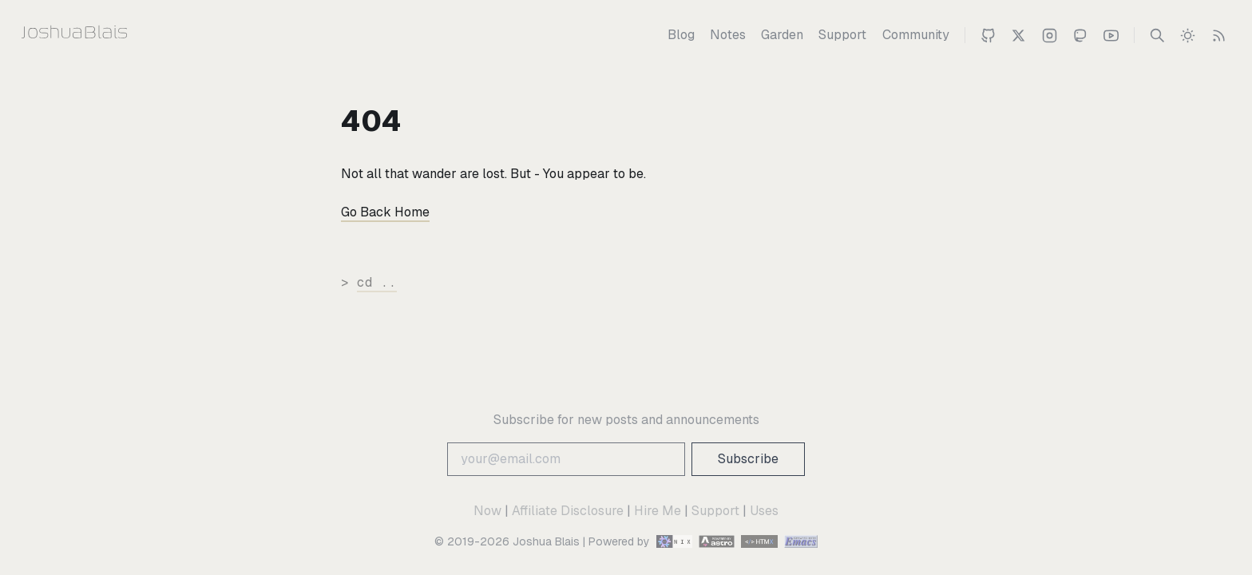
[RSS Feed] (1218, 35)
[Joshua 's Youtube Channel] (1111, 35)
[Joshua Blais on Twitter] (1018, 35)
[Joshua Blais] (106, 35)
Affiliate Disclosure (568, 510)
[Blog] (681, 35)
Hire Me (657, 510)
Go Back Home (385, 212)
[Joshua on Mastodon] (1080, 35)
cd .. (377, 282)
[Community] (915, 35)
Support (715, 510)
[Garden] (782, 35)
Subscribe (748, 458)
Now (487, 510)
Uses (764, 510)
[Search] (1157, 35)
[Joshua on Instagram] (1049, 35)
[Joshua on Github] (988, 35)
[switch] (1187, 35)
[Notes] (728, 35)
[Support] (842, 35)
